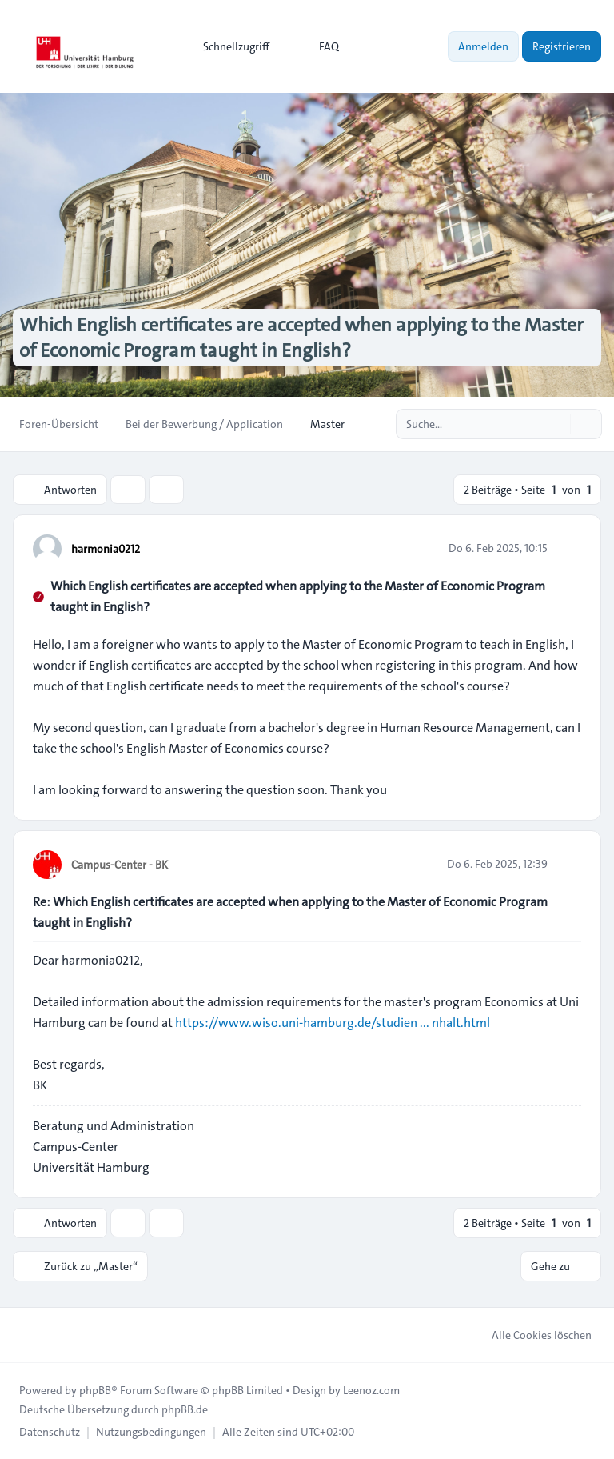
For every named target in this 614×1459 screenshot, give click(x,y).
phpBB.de (184, 1409)
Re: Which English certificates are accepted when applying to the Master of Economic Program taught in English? (290, 912)
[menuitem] (229, 46)
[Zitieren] (567, 548)
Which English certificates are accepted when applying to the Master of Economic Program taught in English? (297, 596)
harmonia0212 (105, 549)
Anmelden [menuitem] (483, 46)
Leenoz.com (371, 1390)
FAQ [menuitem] (318, 46)
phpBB (95, 1390)
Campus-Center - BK (119, 865)
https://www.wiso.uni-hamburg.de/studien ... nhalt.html (332, 1022)
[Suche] (556, 424)
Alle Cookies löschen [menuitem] (531, 1335)
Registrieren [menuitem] (561, 46)
